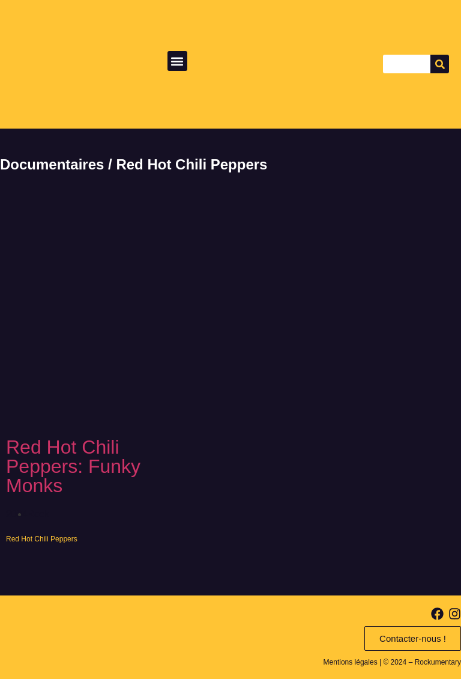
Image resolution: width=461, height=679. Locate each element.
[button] (177, 61)
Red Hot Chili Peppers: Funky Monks (73, 466)
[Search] (439, 64)
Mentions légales (351, 662)
